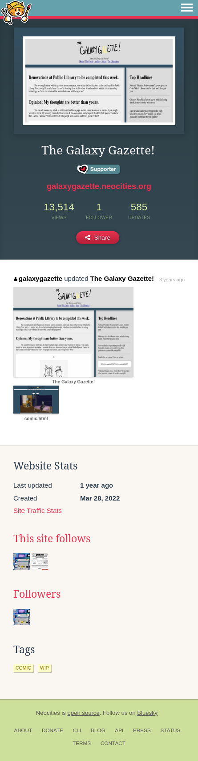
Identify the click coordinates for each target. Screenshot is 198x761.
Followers (37, 594)
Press (142, 730)
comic (23, 667)
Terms (82, 743)
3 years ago (172, 279)
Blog (98, 730)
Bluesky (147, 713)
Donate (52, 730)
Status (171, 730)
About (23, 730)
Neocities (48, 713)
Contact (113, 743)
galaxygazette (38, 278)
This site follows (51, 538)
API (119, 730)
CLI (77, 730)
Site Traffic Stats (37, 510)
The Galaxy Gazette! (122, 278)
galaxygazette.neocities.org (99, 186)
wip (44, 667)
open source (84, 713)
